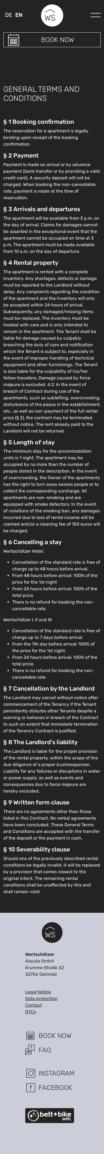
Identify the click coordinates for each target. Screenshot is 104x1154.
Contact (33, 1005)
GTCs (30, 1011)
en (18, 15)
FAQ (45, 1050)
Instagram (57, 1073)
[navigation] (96, 13)
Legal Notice (38, 992)
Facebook (55, 1088)
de (8, 15)
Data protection (41, 998)
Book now (57, 40)
